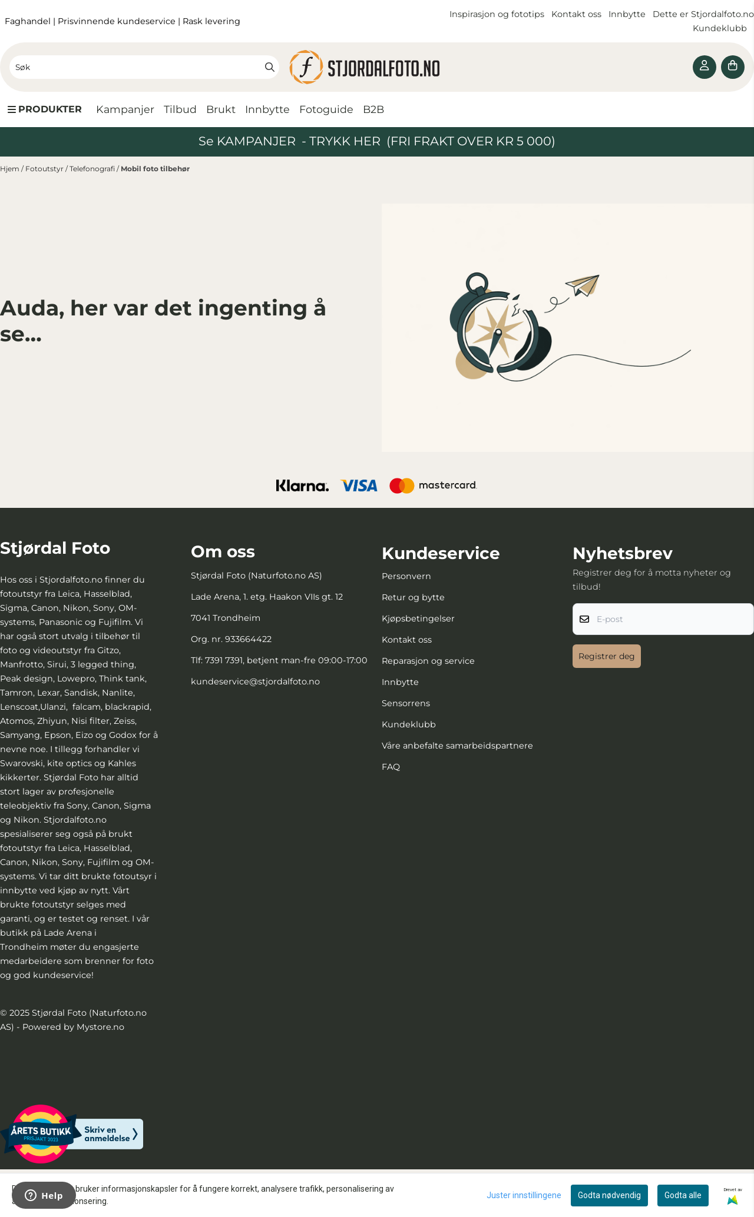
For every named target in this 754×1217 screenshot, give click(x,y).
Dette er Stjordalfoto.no (703, 14)
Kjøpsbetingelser (418, 618)
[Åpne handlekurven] (733, 67)
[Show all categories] (45, 109)
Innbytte (628, 14)
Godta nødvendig (609, 1195)
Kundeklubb (721, 28)
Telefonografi (93, 168)
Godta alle (683, 1195)
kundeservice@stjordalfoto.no (255, 681)
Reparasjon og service (428, 661)
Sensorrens (406, 703)
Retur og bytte (413, 597)
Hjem (10, 168)
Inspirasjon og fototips (496, 14)
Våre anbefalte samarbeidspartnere (457, 745)
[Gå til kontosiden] (704, 67)
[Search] (270, 67)
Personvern (406, 576)
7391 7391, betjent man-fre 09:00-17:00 (286, 660)
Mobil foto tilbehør (155, 168)
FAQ (391, 767)
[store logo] (377, 67)
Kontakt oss (576, 14)
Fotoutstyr (45, 168)
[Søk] (144, 67)
